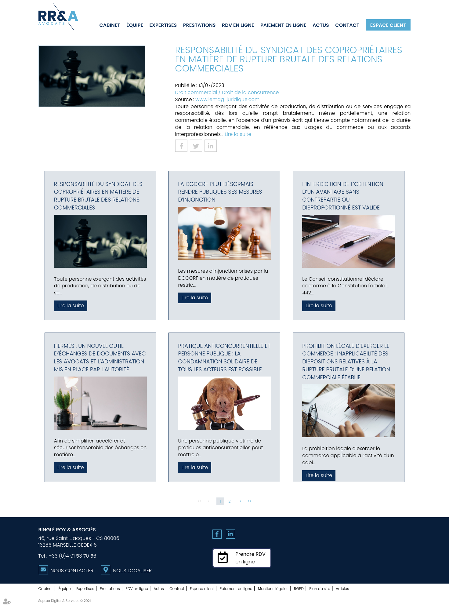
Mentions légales (273, 588)
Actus (321, 25)
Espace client (388, 25)
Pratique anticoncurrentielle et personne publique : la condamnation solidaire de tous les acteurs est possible (224, 357)
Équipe (134, 25)
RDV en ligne (238, 25)
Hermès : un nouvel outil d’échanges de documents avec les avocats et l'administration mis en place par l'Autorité (100, 357)
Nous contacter (72, 570)
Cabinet (110, 25)
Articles (342, 588)
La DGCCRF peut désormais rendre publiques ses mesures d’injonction (220, 191)
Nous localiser (132, 570)
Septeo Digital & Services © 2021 (64, 600)
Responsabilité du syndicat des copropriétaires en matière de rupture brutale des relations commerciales (98, 195)
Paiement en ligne (283, 25)
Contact (347, 25)
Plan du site (320, 588)
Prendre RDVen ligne (251, 558)
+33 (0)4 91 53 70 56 (72, 555)
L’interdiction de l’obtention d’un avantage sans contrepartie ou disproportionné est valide (342, 195)
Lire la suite (238, 134)
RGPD (299, 588)
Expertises (163, 25)
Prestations (199, 25)
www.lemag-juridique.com (227, 99)
